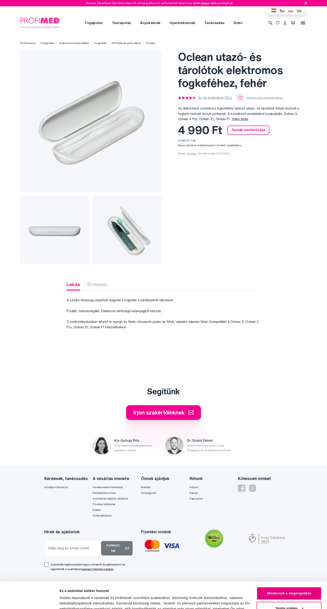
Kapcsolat (196, 498)
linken (205, 3)
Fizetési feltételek (104, 504)
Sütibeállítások (102, 515)
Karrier (194, 492)
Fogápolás (94, 22)
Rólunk (194, 487)
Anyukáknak (150, 22)
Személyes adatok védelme (110, 498)
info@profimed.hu (56, 487)
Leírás (73, 284)
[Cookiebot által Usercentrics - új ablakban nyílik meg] (29, 600)
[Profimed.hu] (40, 22)
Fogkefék (100, 42)
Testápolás (121, 22)
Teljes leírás (239, 119)
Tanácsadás (214, 22)
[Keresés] (270, 23)
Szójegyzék (148, 492)
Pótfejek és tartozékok (126, 42)
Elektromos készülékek (74, 42)
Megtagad (289, 596)
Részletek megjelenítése (79, 600)
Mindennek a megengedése (289, 567)
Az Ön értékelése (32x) (215, 97)
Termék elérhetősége (248, 130)
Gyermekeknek (182, 22)
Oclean (150, 42)
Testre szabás (289, 581)
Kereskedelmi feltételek (108, 487)
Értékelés (97, 284)
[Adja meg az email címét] (73, 548)
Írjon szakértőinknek (163, 412)
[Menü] (303, 23)
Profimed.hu (27, 42)
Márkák (145, 487)
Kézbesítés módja (104, 492)
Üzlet (238, 22)
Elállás (97, 509)
